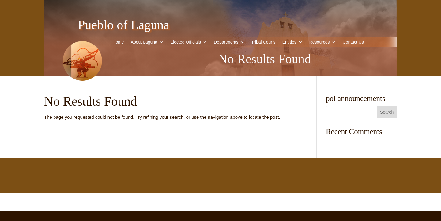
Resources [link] (319, 42)
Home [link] (118, 42)
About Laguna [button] (144, 42)
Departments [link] (226, 42)
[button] (387, 112)
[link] (82, 90)
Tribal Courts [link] (263, 42)
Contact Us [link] (353, 42)
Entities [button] (289, 42)
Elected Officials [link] (185, 42)
